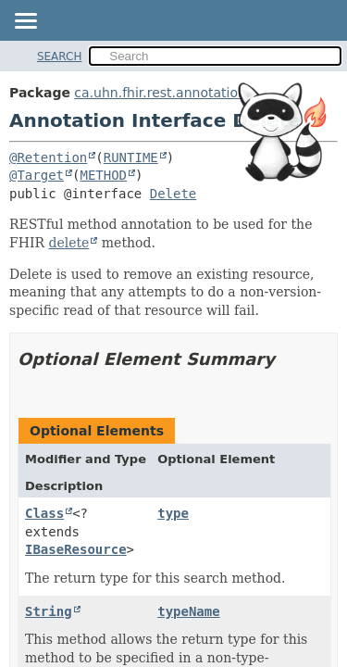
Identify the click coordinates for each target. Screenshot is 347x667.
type (173, 513)
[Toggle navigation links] (25, 22)
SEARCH (59, 56)
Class (44, 513)
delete (68, 242)
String (48, 611)
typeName (188, 611)
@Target (36, 175)
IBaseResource (76, 549)
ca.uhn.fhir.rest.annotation (159, 92)
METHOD (103, 175)
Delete (173, 193)
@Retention (48, 157)
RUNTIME (131, 157)
